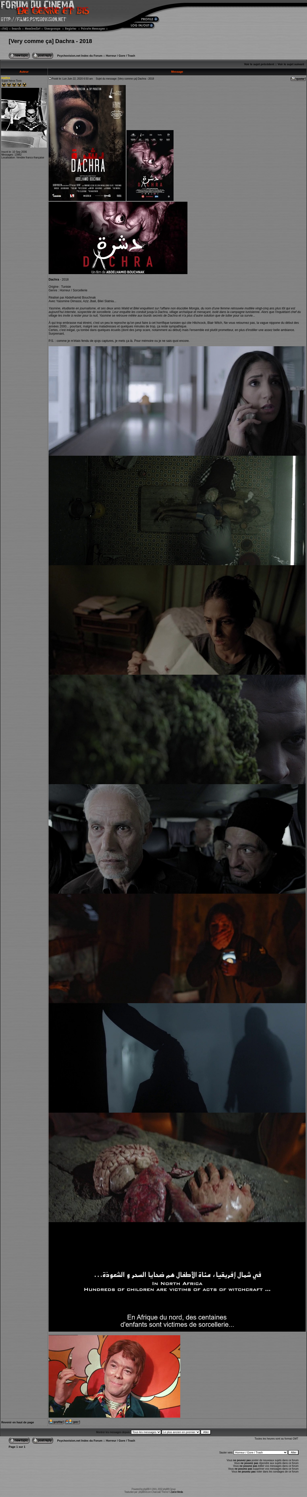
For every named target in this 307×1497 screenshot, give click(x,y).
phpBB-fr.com (145, 1492)
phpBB (146, 1489)
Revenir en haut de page (17, 1422)
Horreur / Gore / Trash (120, 55)
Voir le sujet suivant (291, 64)
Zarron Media (176, 1492)
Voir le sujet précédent (259, 64)
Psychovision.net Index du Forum (79, 55)
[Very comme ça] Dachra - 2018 (50, 41)
